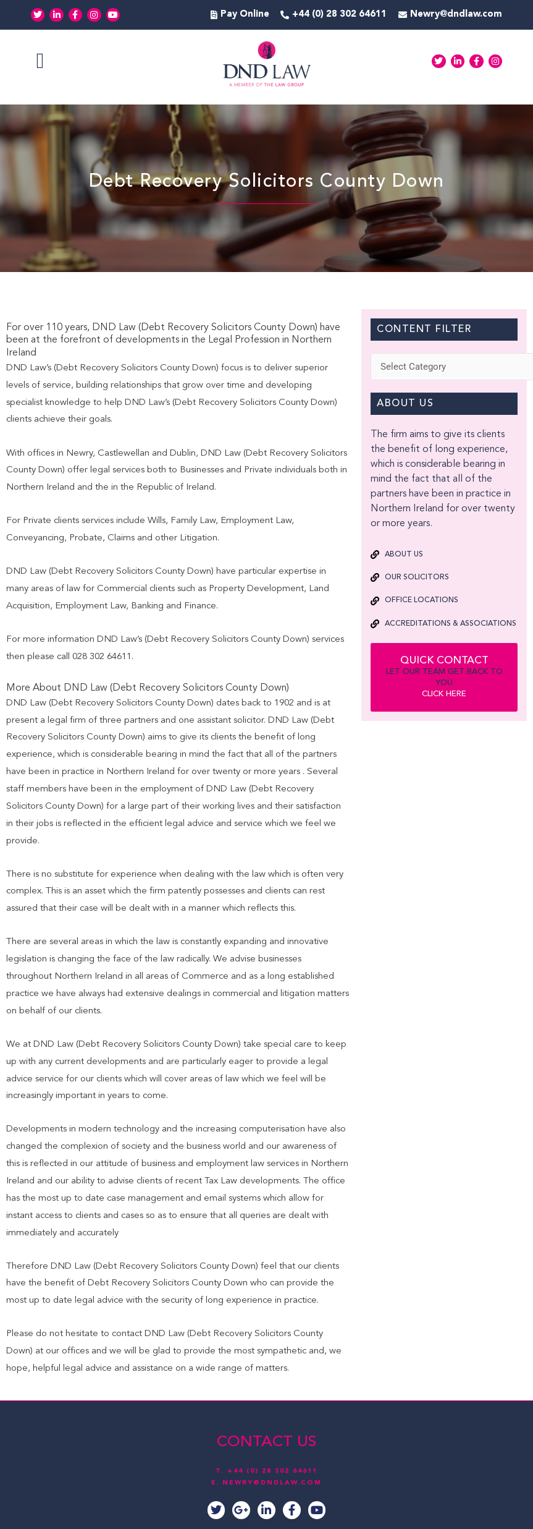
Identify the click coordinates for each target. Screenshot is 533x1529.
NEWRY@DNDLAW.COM (272, 1482)
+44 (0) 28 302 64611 (272, 1471)
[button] (40, 61)
